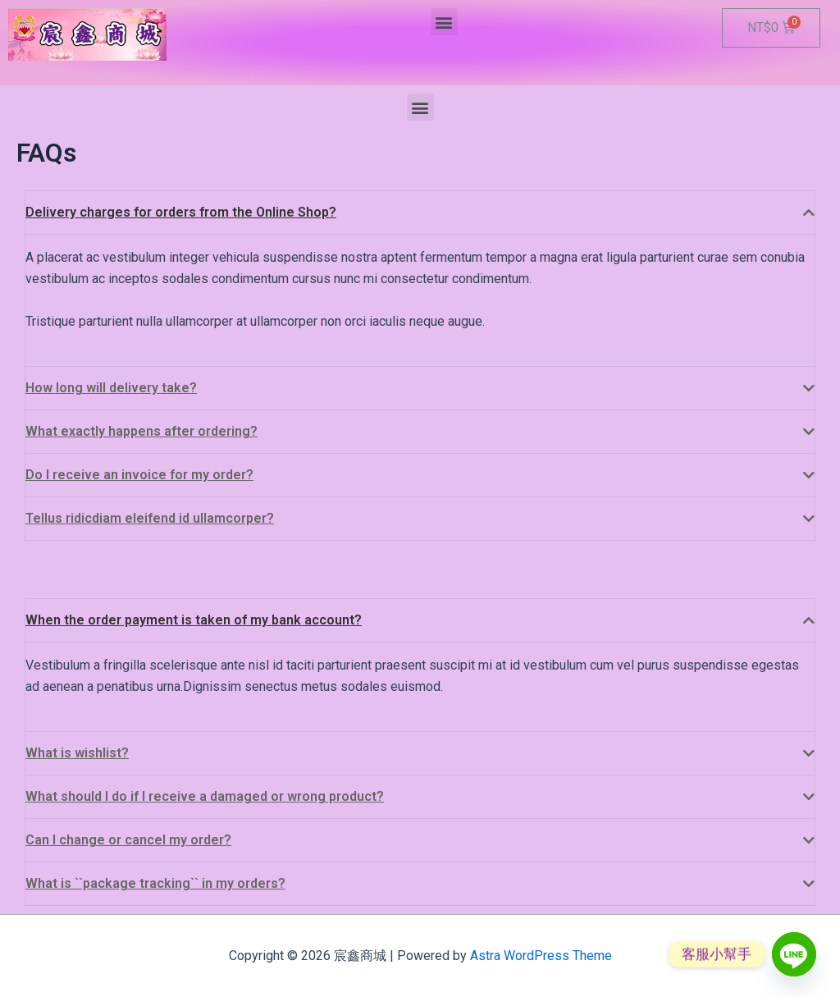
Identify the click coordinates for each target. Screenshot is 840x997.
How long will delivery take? (111, 388)
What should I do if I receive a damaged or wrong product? (204, 796)
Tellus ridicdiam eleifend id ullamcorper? (149, 518)
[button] (444, 21)
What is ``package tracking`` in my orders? (155, 883)
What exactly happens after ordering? (141, 431)
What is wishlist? (77, 753)
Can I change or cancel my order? (128, 840)
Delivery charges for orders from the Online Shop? (180, 212)
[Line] (794, 954)
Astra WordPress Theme (541, 955)
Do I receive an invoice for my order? (139, 474)
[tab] (420, 212)
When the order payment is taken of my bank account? (193, 620)
